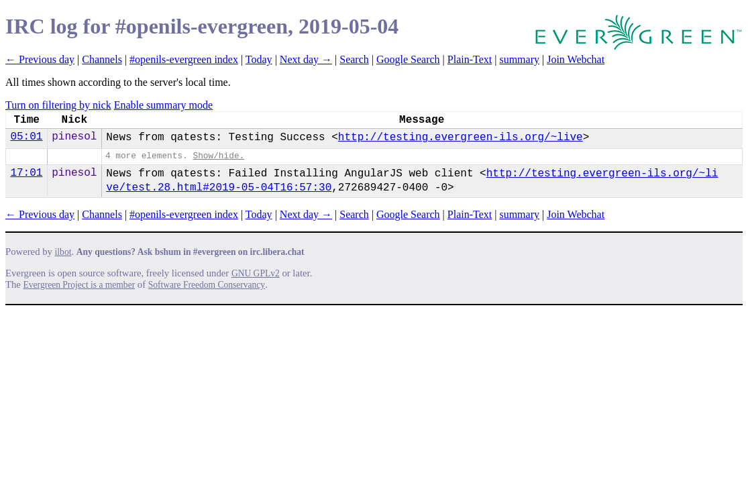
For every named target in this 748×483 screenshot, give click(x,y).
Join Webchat (575, 59)
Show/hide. (218, 156)
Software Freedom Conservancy (206, 285)
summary (519, 59)
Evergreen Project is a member (79, 285)
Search (354, 59)
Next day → (306, 59)
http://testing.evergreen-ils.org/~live (460, 137)
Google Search (408, 59)
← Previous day (39, 59)
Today (259, 59)
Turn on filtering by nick (58, 105)
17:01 (26, 173)
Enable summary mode (163, 105)
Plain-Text (469, 59)
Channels (102, 59)
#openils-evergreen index (183, 59)
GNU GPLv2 (255, 273)
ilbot (63, 252)
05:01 (26, 137)
